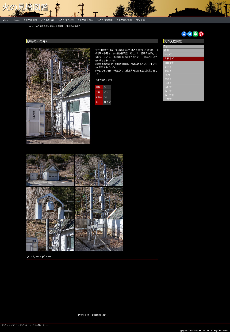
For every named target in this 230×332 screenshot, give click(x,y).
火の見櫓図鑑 (25, 6)
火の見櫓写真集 (124, 20)
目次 (86, 315)
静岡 (52, 26)
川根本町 (60, 26)
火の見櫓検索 (47, 20)
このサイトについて (25, 325)
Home (16, 20)
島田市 (168, 70)
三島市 (168, 99)
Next (103, 315)
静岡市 (168, 66)
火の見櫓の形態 (66, 20)
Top (165, 46)
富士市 (168, 91)
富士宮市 (169, 95)
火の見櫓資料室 (85, 20)
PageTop (95, 315)
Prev (80, 315)
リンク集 (140, 20)
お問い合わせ (42, 325)
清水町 (168, 74)
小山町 (168, 54)
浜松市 (168, 87)
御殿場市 (169, 62)
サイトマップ (8, 325)
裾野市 (168, 79)
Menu (5, 20)
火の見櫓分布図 (105, 20)
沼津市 (168, 83)
